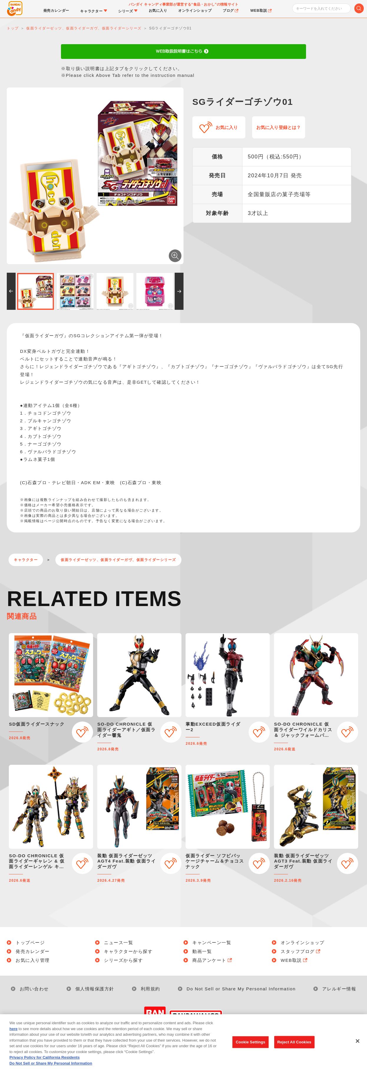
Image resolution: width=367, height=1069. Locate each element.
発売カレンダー (33, 951)
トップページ (30, 942)
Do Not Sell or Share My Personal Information (241, 988)
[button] (11, 291)
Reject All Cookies (294, 1050)
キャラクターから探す (128, 951)
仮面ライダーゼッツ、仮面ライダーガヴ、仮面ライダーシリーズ (118, 560)
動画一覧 (202, 951)
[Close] (357, 1049)
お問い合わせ (34, 988)
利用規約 (150, 988)
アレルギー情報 (339, 988)
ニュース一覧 (118, 942)
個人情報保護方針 (94, 988)
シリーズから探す (123, 960)
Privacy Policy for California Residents (44, 1065)
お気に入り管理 (33, 960)
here (13, 1037)
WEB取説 (294, 960)
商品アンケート (212, 960)
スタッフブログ (301, 951)
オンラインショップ (303, 942)
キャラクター (26, 560)
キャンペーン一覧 (211, 942)
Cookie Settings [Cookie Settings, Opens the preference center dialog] (250, 1050)
